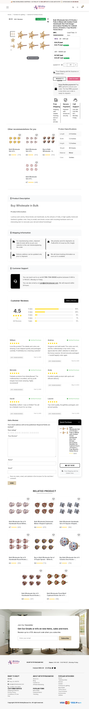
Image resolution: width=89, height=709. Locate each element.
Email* (10, 468)
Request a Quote (59, 79)
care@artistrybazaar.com (49, 283)
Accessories (62, 693)
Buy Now (69, 465)
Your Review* (13, 436)
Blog (34, 680)
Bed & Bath (61, 687)
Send (12, 483)
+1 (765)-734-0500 (14, 687)
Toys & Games (62, 691)
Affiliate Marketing (38, 684)
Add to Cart (73, 78)
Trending (35, 694)
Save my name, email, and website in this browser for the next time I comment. (31, 477)
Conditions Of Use (13, 694)
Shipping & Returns (13, 690)
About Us (35, 679)
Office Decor (62, 689)
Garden (60, 683)
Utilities (60, 695)
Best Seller (36, 690)
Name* (10, 460)
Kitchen (60, 682)
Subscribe (65, 638)
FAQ (9, 696)
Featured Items (37, 692)
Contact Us (36, 682)
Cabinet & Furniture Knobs (35, 14)
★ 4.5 (10, 19)
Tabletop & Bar (62, 680)
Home (9, 14)
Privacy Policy (12, 692)
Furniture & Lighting (19, 14)
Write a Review (71, 301)
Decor (60, 678)
